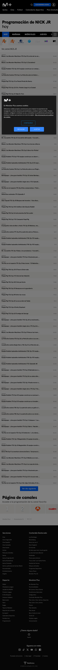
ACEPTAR (37, 129)
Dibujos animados (34, 566)
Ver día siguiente (29, 488)
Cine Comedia (7, 545)
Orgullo (5, 573)
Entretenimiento (7, 571)
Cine (12, 10)
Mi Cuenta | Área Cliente (36, 589)
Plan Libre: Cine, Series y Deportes (38, 600)
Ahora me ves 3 (33, 542)
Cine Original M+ (7, 539)
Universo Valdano (7, 597)
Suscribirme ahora (42, 4)
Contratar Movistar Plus (35, 597)
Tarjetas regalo (33, 618)
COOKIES (45, 656)
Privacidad (37, 656)
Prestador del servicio (16, 656)
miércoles (30, 34)
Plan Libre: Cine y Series (36, 602)
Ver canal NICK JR (9, 49)
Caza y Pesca (32, 571)
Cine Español (6, 542)
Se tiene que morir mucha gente (38, 550)
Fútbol (20, 10)
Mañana (16, 34)
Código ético (32, 595)
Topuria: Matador (7, 608)
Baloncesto (6, 600)
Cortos (4, 550)
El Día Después (7, 595)
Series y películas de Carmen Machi (13, 566)
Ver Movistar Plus (34, 584)
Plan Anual (32, 610)
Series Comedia (7, 563)
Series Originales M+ (8, 558)
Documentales (7, 568)
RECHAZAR (21, 129)
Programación (7, 621)
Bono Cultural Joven (35, 613)
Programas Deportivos (35, 568)
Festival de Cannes (34, 563)
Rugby (4, 605)
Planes (31, 605)
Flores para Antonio (34, 558)
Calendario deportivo (35, 10)
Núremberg (32, 539)
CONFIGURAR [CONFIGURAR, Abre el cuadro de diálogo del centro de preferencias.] (28, 123)
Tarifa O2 (31, 615)
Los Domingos (33, 537)
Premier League (7, 592)
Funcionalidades (33, 587)
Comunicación (33, 621)
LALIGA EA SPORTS (8, 589)
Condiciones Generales (35, 592)
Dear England (33, 545)
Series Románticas (8, 560)
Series (5, 10)
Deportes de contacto (9, 610)
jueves (43, 34)
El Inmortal (32, 547)
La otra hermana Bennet (36, 553)
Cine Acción (6, 547)
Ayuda (29, 635)
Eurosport (5, 613)
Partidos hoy (6, 618)
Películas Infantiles (8, 553)
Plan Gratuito (33, 608)
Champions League (8, 587)
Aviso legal (28, 656)
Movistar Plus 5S (33, 573)
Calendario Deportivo (9, 615)
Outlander (32, 555)
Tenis (4, 602)
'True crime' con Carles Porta (37, 560)
